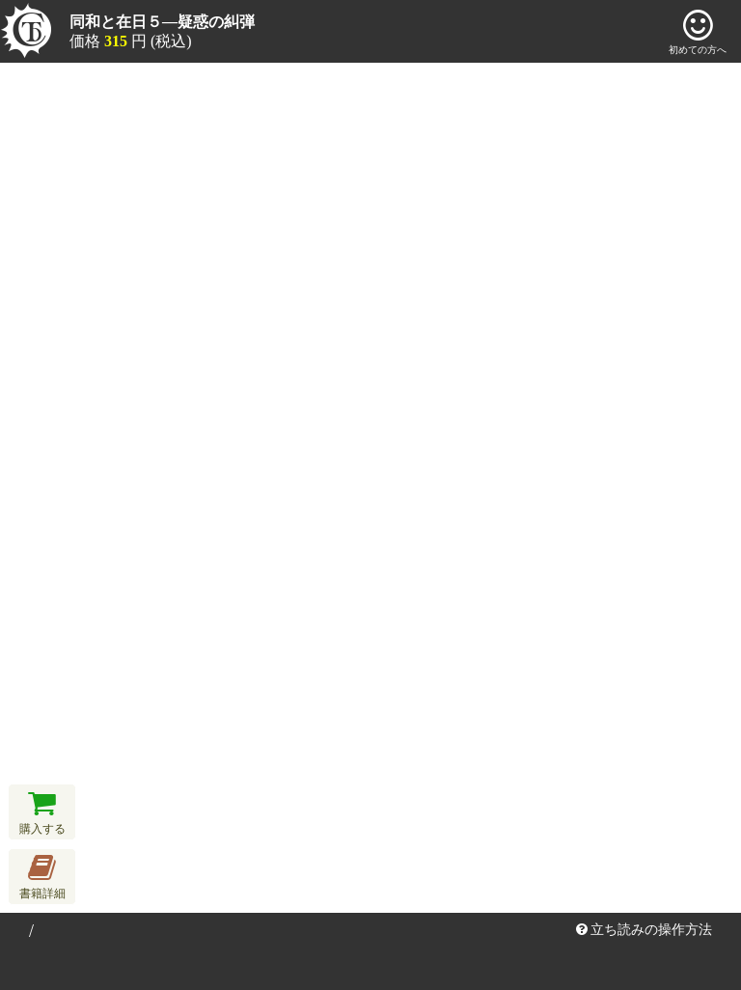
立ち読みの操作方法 (644, 929)
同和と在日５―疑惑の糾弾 (162, 22)
